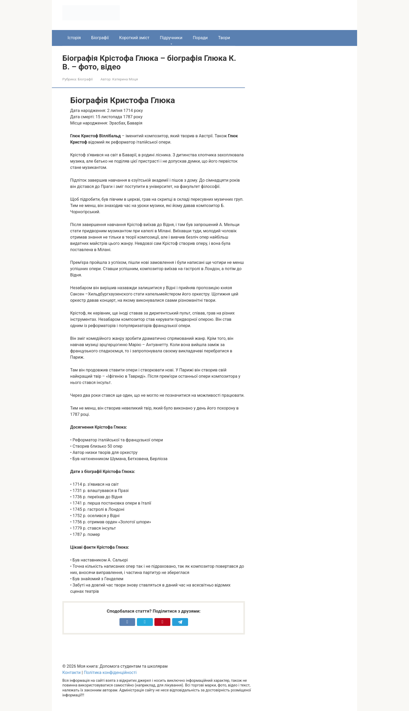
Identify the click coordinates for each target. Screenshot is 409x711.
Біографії (100, 37)
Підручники (171, 37)
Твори (224, 37)
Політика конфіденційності (110, 672)
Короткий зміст (134, 37)
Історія (74, 37)
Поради (200, 37)
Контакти (71, 672)
